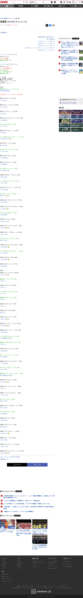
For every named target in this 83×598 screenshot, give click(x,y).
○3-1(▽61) (3, 126)
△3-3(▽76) (4, 446)
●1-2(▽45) (3, 240)
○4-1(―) (3, 306)
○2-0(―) (3, 281)
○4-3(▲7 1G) (4, 221)
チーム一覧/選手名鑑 (67, 566)
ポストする (17, 465)
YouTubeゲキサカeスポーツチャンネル (38, 563)
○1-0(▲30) (3, 351)
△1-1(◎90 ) (5, 259)
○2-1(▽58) (3, 107)
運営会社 (32, 585)
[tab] (7, 5)
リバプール (3, 64)
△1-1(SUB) (4, 189)
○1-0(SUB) (3, 414)
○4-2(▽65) (3, 440)
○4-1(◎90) (3, 332)
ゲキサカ (4, 2)
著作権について (25, 585)
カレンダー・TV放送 (67, 564)
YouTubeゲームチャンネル (7, 581)
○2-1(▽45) (3, 234)
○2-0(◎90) (3, 266)
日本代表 (3, 561)
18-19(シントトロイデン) (46, 50)
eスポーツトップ (51, 564)
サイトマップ (38, 585)
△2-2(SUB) (4, 158)
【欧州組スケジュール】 (12, 25)
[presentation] (7, 5)
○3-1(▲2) (3, 133)
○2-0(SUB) (3, 164)
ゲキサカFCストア (67, 561)
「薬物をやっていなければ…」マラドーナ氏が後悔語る (18, 511)
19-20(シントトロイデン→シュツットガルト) (40, 48)
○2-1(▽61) (3, 183)
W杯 (43, 2)
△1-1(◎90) (4, 363)
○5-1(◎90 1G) (5, 170)
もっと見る (19, 491)
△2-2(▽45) (4, 151)
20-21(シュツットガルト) (46, 45)
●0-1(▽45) (3, 408)
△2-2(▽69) (4, 395)
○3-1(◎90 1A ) (5, 139)
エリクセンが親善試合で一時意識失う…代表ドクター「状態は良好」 (22, 500)
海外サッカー (4, 566)
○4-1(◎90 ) (4, 325)
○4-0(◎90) (3, 215)
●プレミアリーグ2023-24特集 (10, 457)
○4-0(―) (3, 287)
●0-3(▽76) (3, 401)
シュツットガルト (6, 54)
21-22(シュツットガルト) (46, 43)
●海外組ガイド (5, 459)
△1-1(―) (3, 293)
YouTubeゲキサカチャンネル (38, 561)
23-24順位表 (50, 39)
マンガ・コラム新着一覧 (53, 561)
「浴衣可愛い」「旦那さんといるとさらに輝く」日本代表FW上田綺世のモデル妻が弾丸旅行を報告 (28, 507)
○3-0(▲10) (3, 177)
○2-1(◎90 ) (4, 382)
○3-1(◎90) (3, 420)
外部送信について (63, 585)
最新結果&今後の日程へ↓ (46, 37)
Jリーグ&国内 (4, 562)
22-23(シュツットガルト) (46, 41)
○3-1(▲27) (3, 100)
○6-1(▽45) (3, 369)
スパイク (3, 568)
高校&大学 (4, 564)
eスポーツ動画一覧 (51, 568)
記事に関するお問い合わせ (29, 587)
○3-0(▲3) (3, 113)
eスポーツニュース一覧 (52, 566)
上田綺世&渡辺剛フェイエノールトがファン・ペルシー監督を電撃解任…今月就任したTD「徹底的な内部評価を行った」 (28, 496)
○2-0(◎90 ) (4, 228)
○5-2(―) (3, 299)
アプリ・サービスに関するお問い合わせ (45, 587)
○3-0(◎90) (3, 202)
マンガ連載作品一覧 (52, 562)
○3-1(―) (3, 388)
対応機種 (18, 585)
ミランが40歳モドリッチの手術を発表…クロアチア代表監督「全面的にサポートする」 (27, 503)
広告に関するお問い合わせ (17, 587)
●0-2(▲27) (3, 427)
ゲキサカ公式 (5, 576)
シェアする (37, 465)
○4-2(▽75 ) (4, 275)
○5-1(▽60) (3, 253)
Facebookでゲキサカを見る (67, 103)
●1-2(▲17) (3, 145)
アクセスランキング (67, 562)
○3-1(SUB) (3, 120)
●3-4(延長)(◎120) (6, 375)
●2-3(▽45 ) (4, 195)
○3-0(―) (3, 344)
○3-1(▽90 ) (4, 319)
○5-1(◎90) (3, 357)
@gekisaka (5, 574)
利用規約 (45, 585)
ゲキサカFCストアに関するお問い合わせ (63, 587)
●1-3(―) (3, 312)
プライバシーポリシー (53, 585)
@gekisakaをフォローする (67, 99)
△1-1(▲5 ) (4, 209)
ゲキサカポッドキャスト (37, 566)
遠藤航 (3, 32)
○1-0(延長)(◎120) (6, 338)
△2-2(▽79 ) (5, 433)
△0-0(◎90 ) (5, 247)
